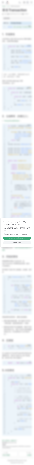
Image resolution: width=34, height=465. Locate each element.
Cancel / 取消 (17, 242)
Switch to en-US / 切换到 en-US (17, 238)
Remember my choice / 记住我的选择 (16, 234)
